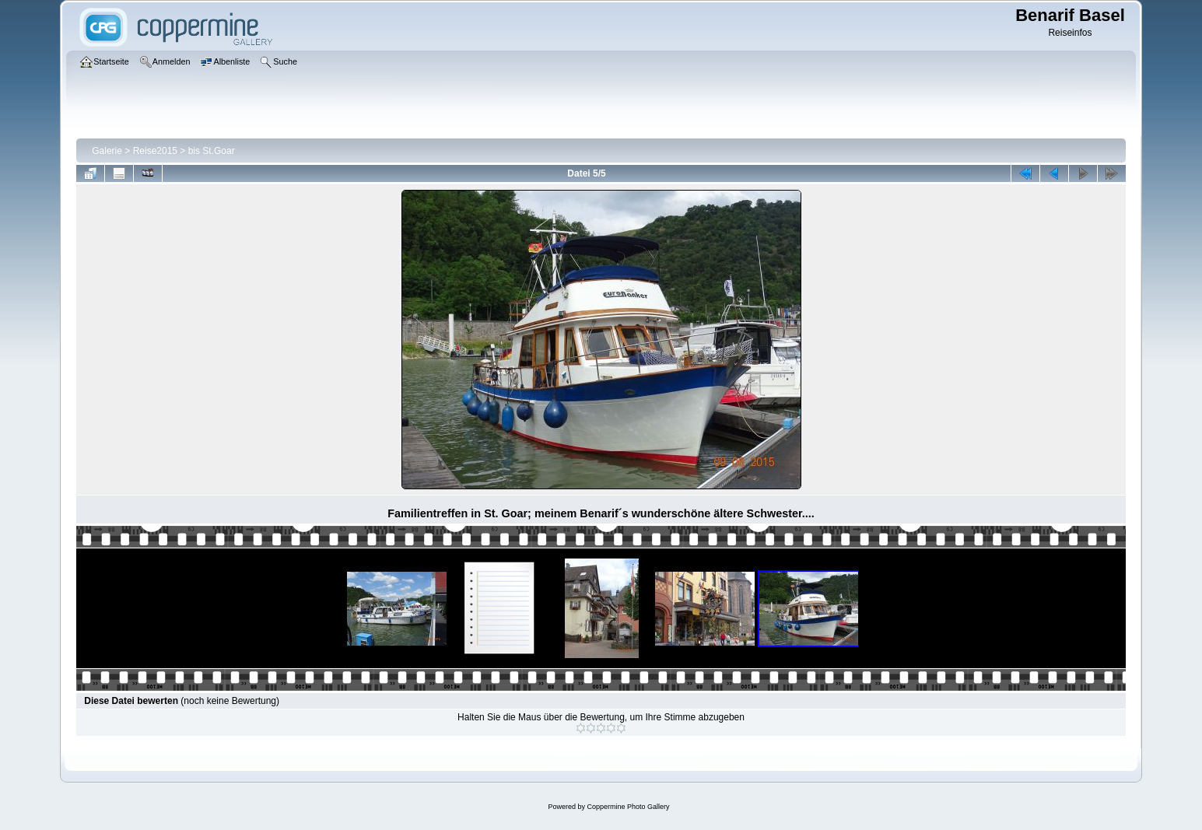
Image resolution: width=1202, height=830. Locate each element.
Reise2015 (155, 150)
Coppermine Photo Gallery (628, 807)
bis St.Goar (211, 150)
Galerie (107, 150)
